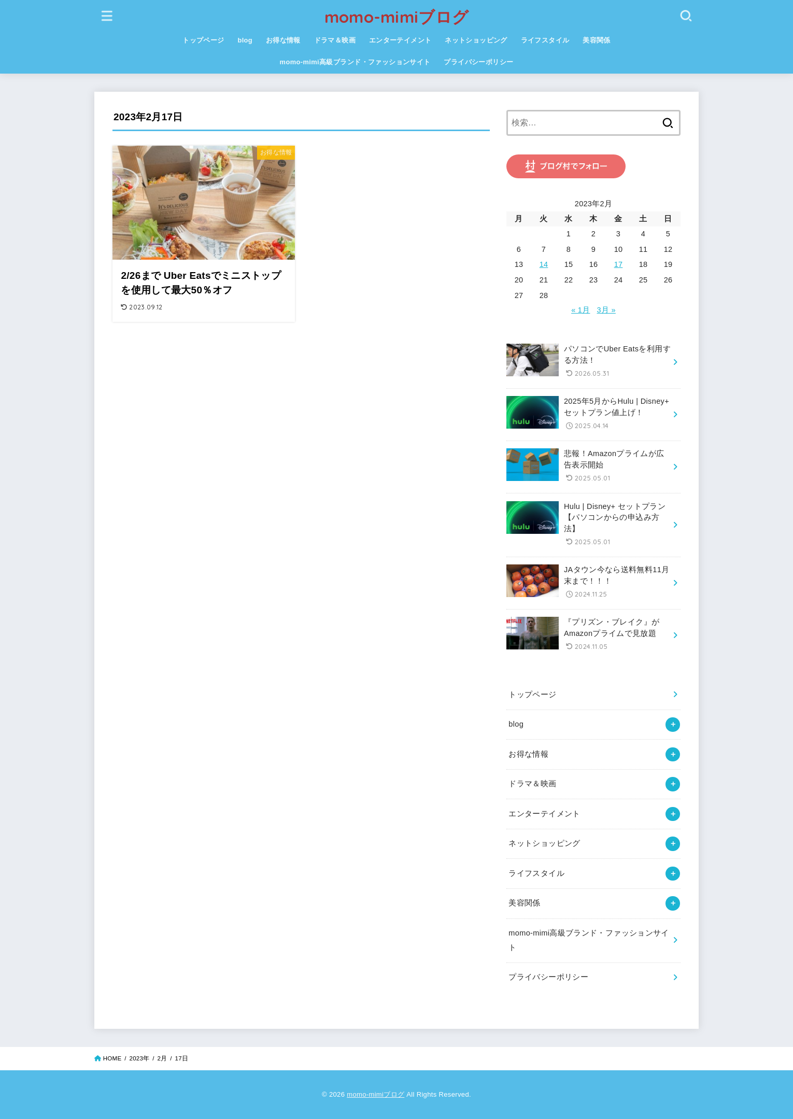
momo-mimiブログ (396, 17)
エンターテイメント (400, 40)
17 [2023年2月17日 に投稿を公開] (618, 264)
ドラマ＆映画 (335, 40)
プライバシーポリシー (478, 62)
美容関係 (597, 40)
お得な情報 (283, 40)
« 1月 (580, 310)
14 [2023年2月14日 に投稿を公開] (544, 264)
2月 (162, 1058)
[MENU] (107, 15)
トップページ (203, 40)
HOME (112, 1058)
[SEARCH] (686, 15)
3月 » (606, 310)
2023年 (139, 1058)
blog (244, 40)
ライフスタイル (545, 40)
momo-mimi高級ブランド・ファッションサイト (355, 62)
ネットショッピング (476, 40)
